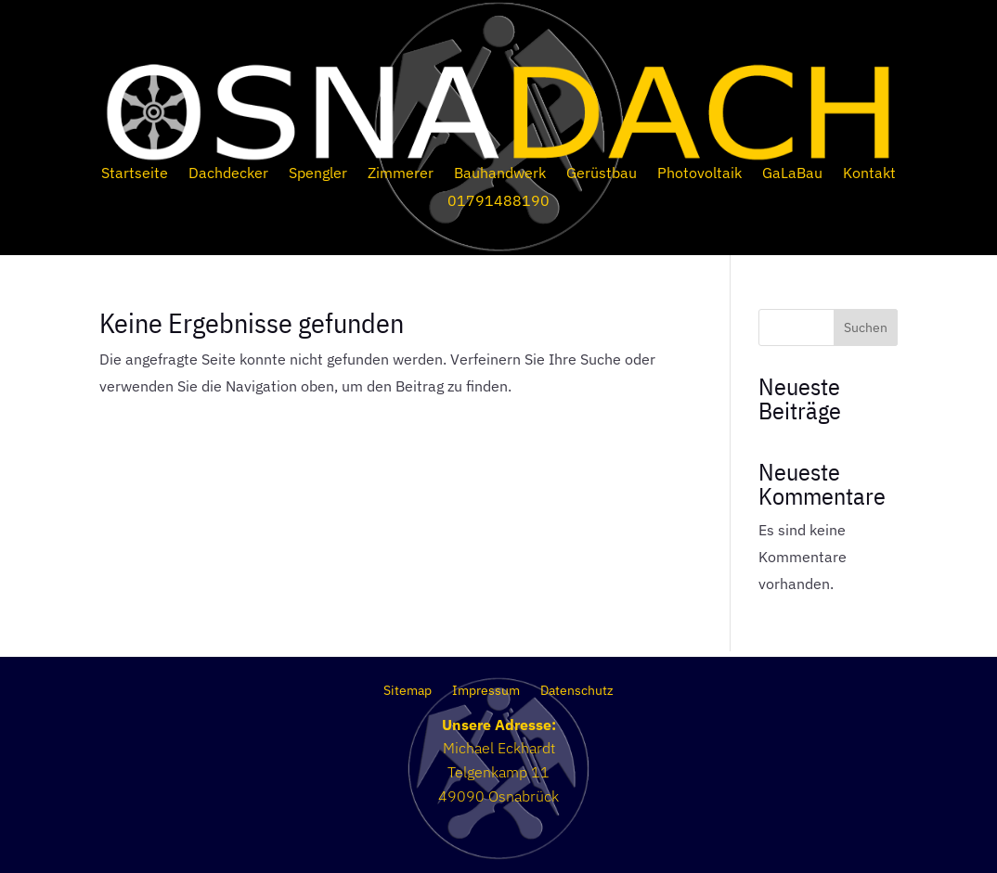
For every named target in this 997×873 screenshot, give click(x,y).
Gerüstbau (601, 174)
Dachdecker (228, 174)
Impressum (486, 691)
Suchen (865, 327)
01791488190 (498, 202)
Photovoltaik (699, 174)
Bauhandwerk (500, 174)
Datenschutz (577, 691)
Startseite (134, 174)
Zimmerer (401, 174)
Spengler (318, 174)
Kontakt (869, 174)
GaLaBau (792, 174)
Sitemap (407, 691)
